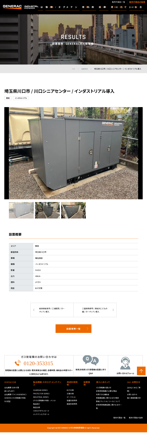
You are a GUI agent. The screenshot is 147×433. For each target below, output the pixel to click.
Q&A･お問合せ (133, 383)
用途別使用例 (72, 384)
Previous (10, 160)
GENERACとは (10, 383)
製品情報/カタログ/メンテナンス (47, 384)
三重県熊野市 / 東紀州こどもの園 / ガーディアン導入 (94, 310)
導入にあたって (103, 383)
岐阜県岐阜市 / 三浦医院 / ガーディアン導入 (51, 310)
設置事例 (87, 384)
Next (137, 160)
